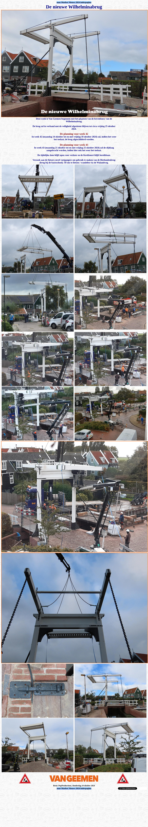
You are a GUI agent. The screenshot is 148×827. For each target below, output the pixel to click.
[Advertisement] (29, 793)
